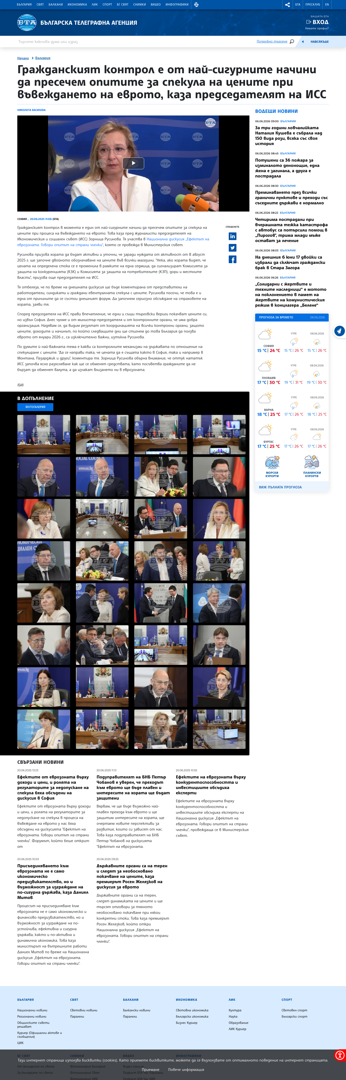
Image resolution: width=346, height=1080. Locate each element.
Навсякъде (320, 42)
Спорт (107, 4)
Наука (233, 1017)
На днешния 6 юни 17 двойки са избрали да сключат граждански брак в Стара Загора (290, 262)
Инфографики (177, 4)
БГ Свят (123, 4)
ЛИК (95, 4)
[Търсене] (292, 41)
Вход (321, 21)
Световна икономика (192, 1010)
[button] (196, 4)
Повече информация (186, 1069)
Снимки (139, 4)
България (24, 4)
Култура (235, 1010)
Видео (156, 4)
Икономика (77, 4)
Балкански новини (136, 1010)
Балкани (56, 4)
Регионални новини (31, 1017)
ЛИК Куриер (237, 1029)
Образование (238, 1023)
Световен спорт (294, 1010)
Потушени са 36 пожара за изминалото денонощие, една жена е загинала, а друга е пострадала (287, 168)
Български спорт (294, 1017)
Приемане (150, 1069)
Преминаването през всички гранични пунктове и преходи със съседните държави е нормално (291, 198)
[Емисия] (303, 41)
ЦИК (20, 1043)
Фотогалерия (35, 407)
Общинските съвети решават (33, 1025)
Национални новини (32, 1010)
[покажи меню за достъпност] (340, 1055)
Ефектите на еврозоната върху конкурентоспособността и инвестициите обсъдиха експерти (211, 784)
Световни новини (83, 1010)
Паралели (77, 1017)
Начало (23, 58)
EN (327, 4)
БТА (297, 4)
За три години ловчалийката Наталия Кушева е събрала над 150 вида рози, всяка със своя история (288, 135)
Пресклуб (312, 4)
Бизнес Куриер (187, 1023)
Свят (40, 4)
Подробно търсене (272, 41)
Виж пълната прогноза (280, 487)
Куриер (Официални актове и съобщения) (39, 1035)
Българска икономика (192, 1017)
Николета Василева (31, 110)
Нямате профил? (317, 28)
